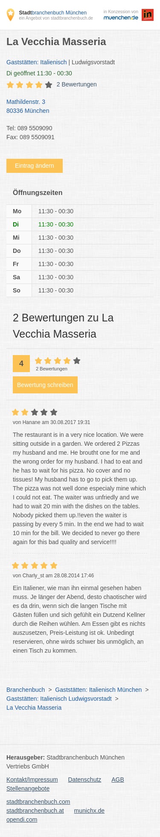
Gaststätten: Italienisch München (98, 689)
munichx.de (89, 810)
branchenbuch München (53, 13)
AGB (117, 779)
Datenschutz (85, 779)
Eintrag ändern (34, 165)
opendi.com (21, 819)
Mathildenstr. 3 (75, 106)
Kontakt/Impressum (32, 779)
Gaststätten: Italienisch (36, 62)
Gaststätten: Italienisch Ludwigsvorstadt (59, 698)
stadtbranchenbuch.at (35, 810)
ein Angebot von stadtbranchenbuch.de (56, 18)
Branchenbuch (25, 689)
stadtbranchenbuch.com (38, 801)
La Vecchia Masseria (33, 707)
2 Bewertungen (77, 84)
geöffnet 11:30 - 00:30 (39, 73)
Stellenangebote (27, 788)
